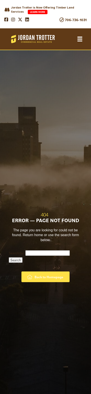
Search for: (17, 253)
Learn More (37, 12)
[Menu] (80, 39)
